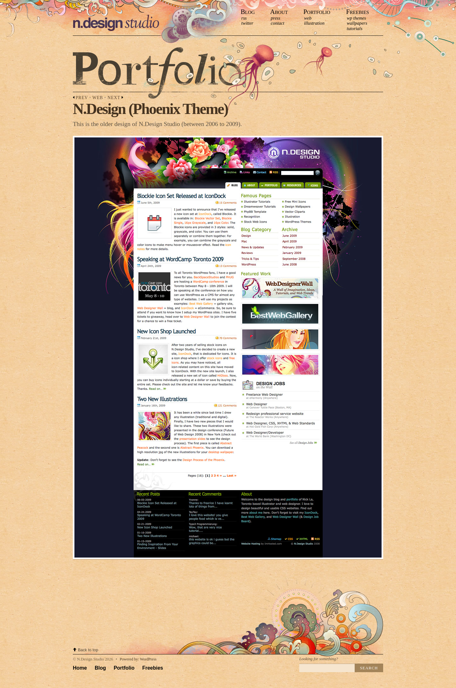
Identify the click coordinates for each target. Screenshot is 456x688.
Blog (248, 11)
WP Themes (356, 18)
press (275, 18)
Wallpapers (357, 23)
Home (80, 668)
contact (277, 23)
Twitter (247, 23)
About (279, 11)
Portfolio (316, 11)
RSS (244, 18)
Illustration (314, 23)
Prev (82, 97)
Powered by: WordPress (138, 659)
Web (307, 18)
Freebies (357, 11)
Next (114, 97)
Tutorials (354, 28)
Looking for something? (318, 659)
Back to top (88, 649)
